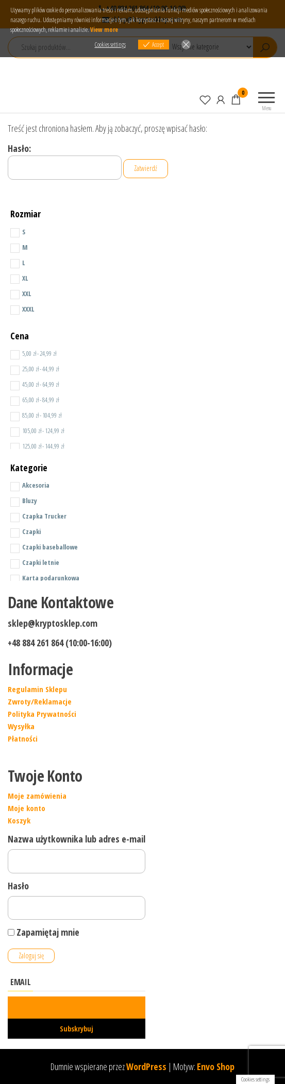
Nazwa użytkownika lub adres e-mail (76, 839)
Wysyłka (21, 726)
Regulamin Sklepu (37, 689)
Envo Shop (215, 1066)
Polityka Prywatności (42, 714)
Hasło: (65, 161)
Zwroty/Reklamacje (40, 701)
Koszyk (19, 820)
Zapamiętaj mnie (43, 932)
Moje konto (26, 808)
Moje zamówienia (37, 795)
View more (104, 29)
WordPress (146, 1066)
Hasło (18, 886)
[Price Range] (15, 354)
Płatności (23, 738)
